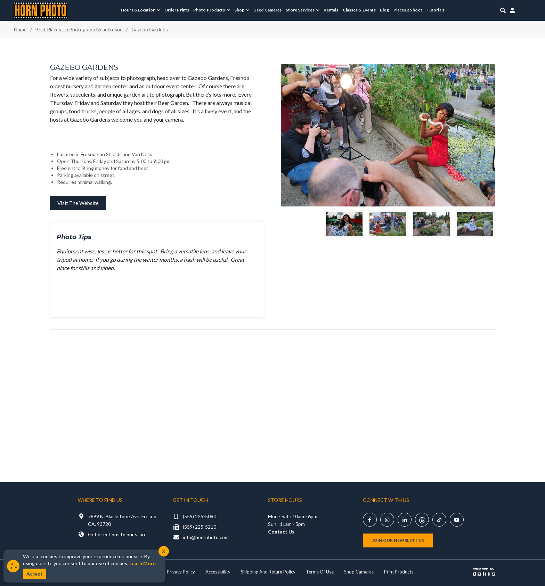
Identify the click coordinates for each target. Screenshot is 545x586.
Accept (34, 574)
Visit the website (78, 203)
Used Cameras (267, 10)
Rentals (331, 10)
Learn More (142, 563)
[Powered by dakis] (484, 572)
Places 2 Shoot (407, 10)
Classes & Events (359, 10)
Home (20, 29)
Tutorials (435, 10)
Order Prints (176, 10)
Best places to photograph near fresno (79, 29)
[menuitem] (140, 10)
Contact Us (281, 532)
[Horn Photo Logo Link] (40, 9)
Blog (384, 10)
